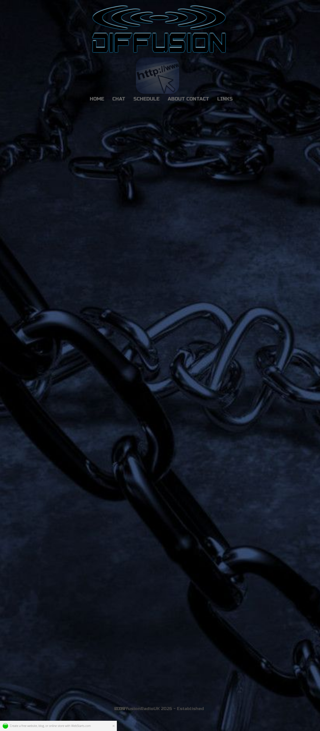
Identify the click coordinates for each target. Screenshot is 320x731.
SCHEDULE (146, 99)
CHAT (118, 99)
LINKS (225, 99)
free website (29, 726)
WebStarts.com (81, 726)
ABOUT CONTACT (188, 99)
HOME (97, 99)
